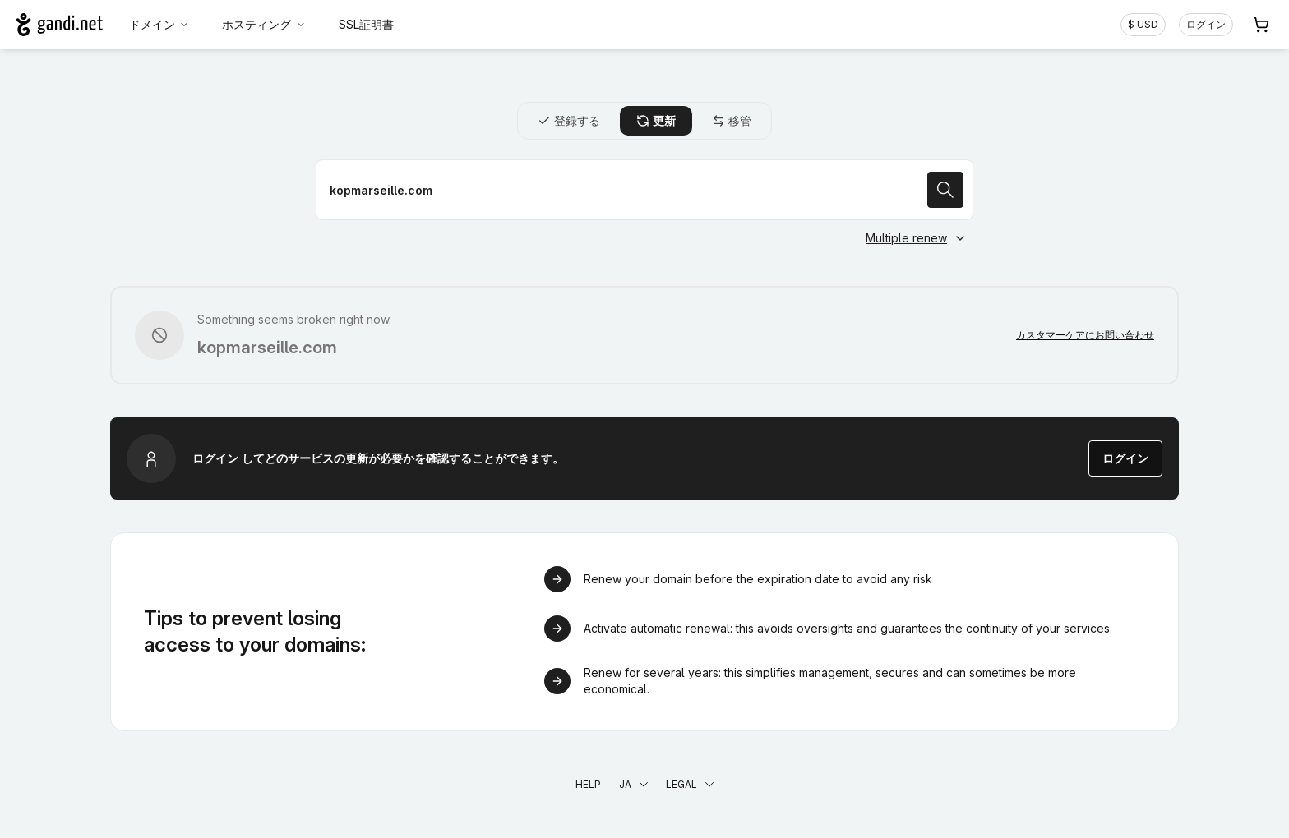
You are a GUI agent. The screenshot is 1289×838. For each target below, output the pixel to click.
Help (588, 784)
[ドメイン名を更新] (644, 189)
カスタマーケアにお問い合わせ (1085, 335)
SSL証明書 (366, 24)
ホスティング (264, 24)
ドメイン (159, 24)
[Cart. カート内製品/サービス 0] (1261, 24)
